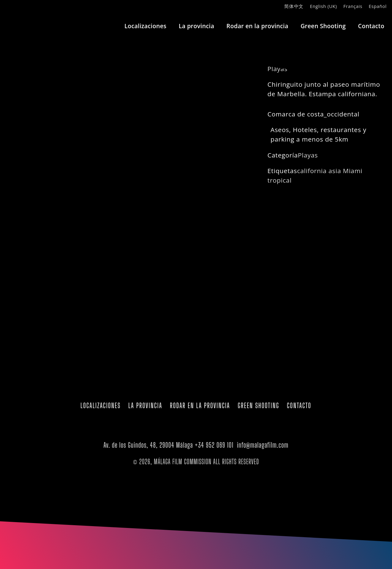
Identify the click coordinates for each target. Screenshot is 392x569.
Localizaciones (145, 26)
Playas (308, 155)
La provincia (196, 26)
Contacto (371, 26)
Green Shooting (323, 26)
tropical (279, 180)
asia (335, 170)
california (312, 170)
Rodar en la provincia (257, 26)
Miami (353, 170)
